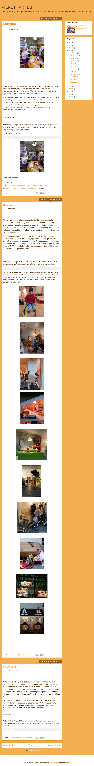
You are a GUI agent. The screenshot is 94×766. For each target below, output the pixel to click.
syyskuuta (73, 61)
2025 (70, 45)
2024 (70, 48)
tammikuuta (74, 74)
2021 (70, 89)
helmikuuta (74, 72)
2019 (70, 94)
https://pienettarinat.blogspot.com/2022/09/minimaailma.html (23, 188)
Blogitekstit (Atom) (33, 750)
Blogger (70, 762)
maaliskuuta (74, 69)
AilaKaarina (81, 26)
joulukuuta (73, 53)
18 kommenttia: (27, 737)
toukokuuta (74, 63)
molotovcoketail (54, 762)
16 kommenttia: (27, 655)
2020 (70, 91)
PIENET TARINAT (17, 7)
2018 (70, 97)
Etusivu (31, 745)
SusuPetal (8, 137)
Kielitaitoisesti (9, 24)
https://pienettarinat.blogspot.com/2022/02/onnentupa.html (23, 185)
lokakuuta (73, 58)
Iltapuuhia (7, 205)
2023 (70, 50)
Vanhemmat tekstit (54, 745)
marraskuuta (74, 55)
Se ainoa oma (9, 667)
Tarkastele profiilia (81, 28)
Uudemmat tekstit (9, 745)
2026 (70, 42)
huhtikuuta (73, 66)
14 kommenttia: (27, 193)
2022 (70, 86)
